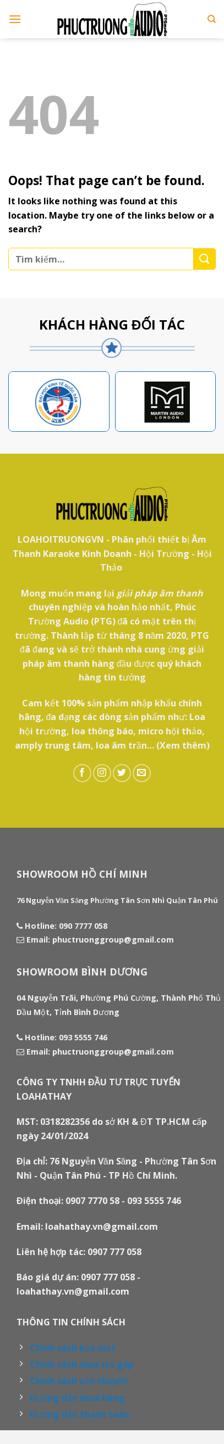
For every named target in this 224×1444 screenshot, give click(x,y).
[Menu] (14, 18)
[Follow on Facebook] (82, 773)
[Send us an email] (142, 773)
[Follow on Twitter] (122, 773)
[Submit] (205, 259)
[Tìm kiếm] (211, 19)
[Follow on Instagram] (102, 773)
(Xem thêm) (183, 745)
